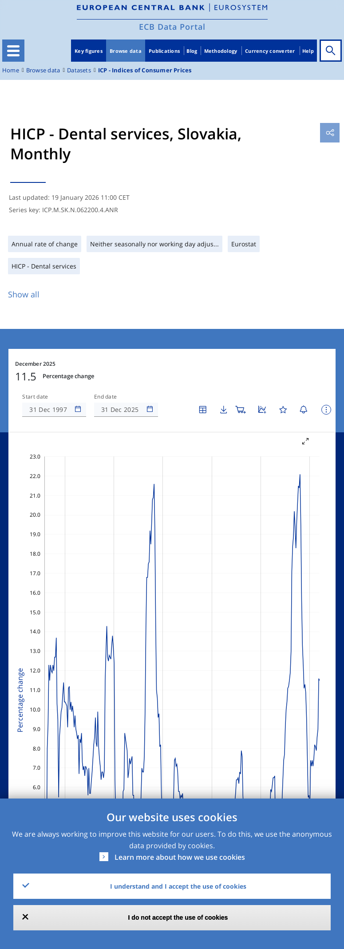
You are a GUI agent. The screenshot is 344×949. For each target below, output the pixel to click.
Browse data (126, 50)
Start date (35, 396)
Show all (24, 294)
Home (10, 70)
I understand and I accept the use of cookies (178, 886)
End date (105, 396)
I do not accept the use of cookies (178, 917)
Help (308, 50)
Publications (164, 50)
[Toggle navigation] (13, 51)
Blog (191, 50)
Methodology (220, 50)
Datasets (79, 70)
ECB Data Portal (172, 26)
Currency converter (270, 50)
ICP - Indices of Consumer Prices (145, 70)
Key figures (89, 50)
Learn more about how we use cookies (180, 857)
